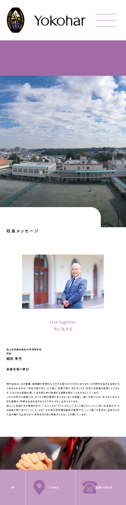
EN (13, 487)
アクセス (53, 487)
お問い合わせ (104, 487)
